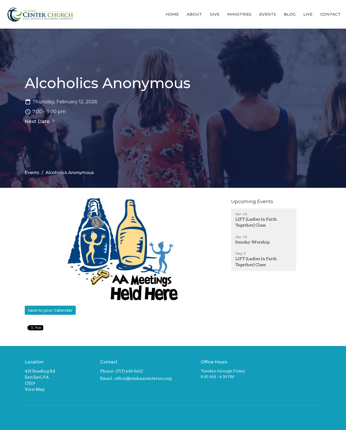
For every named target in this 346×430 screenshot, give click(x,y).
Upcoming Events (252, 201)
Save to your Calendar (50, 310)
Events (267, 14)
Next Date (40, 121)
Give (214, 14)
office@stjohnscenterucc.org (143, 378)
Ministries (239, 14)
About (194, 14)
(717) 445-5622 (129, 371)
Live (307, 14)
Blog (289, 14)
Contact (330, 14)
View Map (35, 389)
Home (172, 14)
